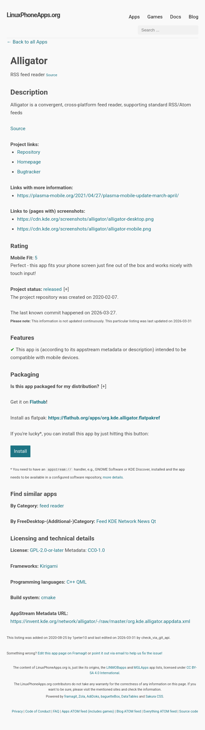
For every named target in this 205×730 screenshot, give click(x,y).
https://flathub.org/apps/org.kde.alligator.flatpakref (104, 418)
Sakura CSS (154, 696)
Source (51, 75)
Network (127, 521)
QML (81, 582)
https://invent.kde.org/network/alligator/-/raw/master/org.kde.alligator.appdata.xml (100, 621)
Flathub (38, 402)
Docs (176, 17)
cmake (48, 597)
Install (20, 451)
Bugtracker (29, 172)
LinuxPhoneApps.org (33, 15)
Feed (101, 521)
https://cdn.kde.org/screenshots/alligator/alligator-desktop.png (85, 219)
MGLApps (141, 668)
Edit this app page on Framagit (62, 653)
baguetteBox (110, 696)
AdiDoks (92, 696)
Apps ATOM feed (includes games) (88, 711)
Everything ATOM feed (160, 711)
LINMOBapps (116, 668)
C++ (71, 582)
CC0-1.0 (96, 550)
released (52, 289)
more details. (113, 477)
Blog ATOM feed (129, 711)
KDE (112, 521)
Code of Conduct (38, 711)
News (144, 521)
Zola (82, 696)
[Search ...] (168, 30)
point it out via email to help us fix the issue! (127, 653)
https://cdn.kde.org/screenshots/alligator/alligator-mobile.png (84, 229)
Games (155, 17)
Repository (28, 152)
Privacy (17, 711)
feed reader (52, 506)
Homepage (29, 162)
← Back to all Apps (27, 42)
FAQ (56, 711)
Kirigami (49, 566)
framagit (70, 696)
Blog (193, 17)
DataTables (129, 696)
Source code (188, 711)
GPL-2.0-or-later (46, 550)
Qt (153, 521)
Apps (134, 17)
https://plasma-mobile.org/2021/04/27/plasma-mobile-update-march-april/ (98, 195)
